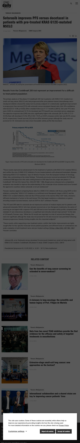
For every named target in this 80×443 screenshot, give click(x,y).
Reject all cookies (48, 431)
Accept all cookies (64, 431)
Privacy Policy (64, 425)
